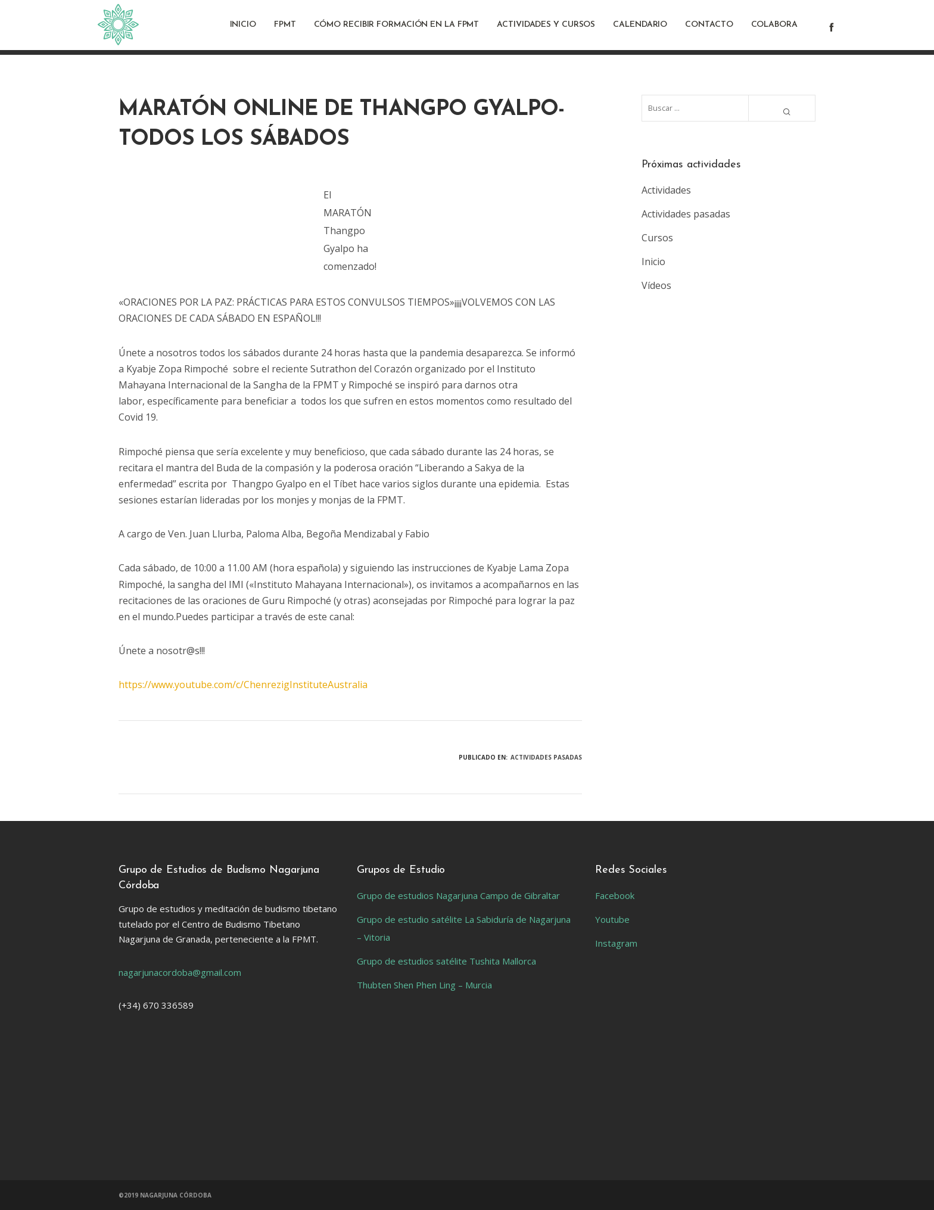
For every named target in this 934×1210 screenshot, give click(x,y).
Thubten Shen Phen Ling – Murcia (424, 985)
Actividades (666, 190)
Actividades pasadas (546, 757)
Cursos (657, 237)
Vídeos (656, 285)
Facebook (614, 895)
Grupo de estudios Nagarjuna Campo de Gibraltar (458, 895)
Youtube (612, 919)
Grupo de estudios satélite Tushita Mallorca (446, 961)
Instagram (616, 943)
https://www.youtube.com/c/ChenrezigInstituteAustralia (243, 684)
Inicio (653, 261)
